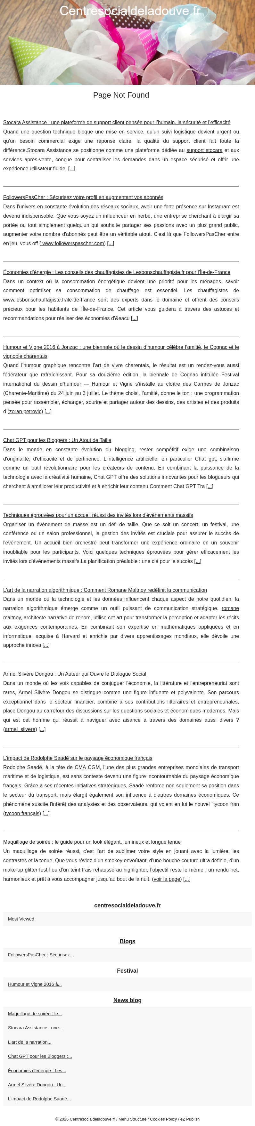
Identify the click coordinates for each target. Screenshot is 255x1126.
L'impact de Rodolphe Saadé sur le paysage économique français (77, 758)
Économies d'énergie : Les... (37, 1070)
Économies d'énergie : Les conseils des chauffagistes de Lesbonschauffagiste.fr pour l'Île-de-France (116, 272)
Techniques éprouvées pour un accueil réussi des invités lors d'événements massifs (98, 515)
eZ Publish (190, 1119)
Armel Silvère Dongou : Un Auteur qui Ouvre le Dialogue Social (74, 674)
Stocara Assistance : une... (35, 1027)
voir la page (167, 879)
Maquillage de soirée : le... (35, 1013)
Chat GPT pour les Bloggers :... (40, 1056)
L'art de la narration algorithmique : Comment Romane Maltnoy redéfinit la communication (105, 590)
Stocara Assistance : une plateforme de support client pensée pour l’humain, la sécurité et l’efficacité (116, 122)
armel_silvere (20, 729)
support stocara (205, 150)
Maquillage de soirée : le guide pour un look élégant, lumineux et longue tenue (92, 842)
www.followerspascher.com (72, 243)
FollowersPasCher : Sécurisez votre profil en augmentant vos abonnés (83, 197)
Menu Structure (133, 1119)
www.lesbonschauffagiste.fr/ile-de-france (49, 299)
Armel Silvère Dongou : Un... (37, 1084)
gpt (212, 459)
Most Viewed (21, 918)
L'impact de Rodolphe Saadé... (39, 1098)
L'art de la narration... (30, 1042)
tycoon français (22, 813)
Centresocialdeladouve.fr (92, 1119)
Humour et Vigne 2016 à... (35, 984)
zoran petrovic (25, 411)
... (72, 168)
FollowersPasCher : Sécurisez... (41, 954)
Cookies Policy (163, 1119)
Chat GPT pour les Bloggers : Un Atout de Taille (57, 440)
